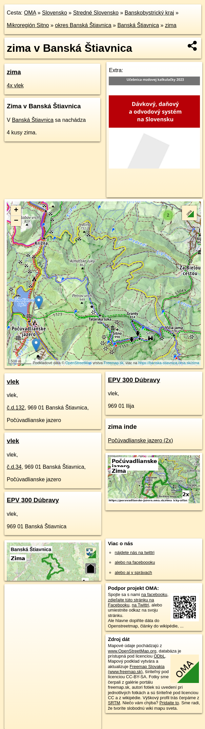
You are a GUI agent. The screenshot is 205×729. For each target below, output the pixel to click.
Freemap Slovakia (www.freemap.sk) (136, 669)
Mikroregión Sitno (28, 25)
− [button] (16, 221)
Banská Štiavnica (138, 25)
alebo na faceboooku (135, 562)
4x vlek (15, 85)
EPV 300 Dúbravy (33, 500)
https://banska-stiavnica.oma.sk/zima (168, 363)
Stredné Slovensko (96, 13)
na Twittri (140, 605)
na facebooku (154, 594)
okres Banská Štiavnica (83, 25)
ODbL (159, 656)
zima (171, 25)
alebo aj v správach (133, 572)
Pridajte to (169, 702)
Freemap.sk (113, 363)
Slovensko (54, 13)
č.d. (16, 408)
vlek (13, 381)
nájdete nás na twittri (134, 552)
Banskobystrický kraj (149, 13)
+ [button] (16, 210)
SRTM (114, 702)
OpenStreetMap (78, 363)
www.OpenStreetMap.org (132, 651)
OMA (30, 13)
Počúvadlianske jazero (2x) (140, 440)
